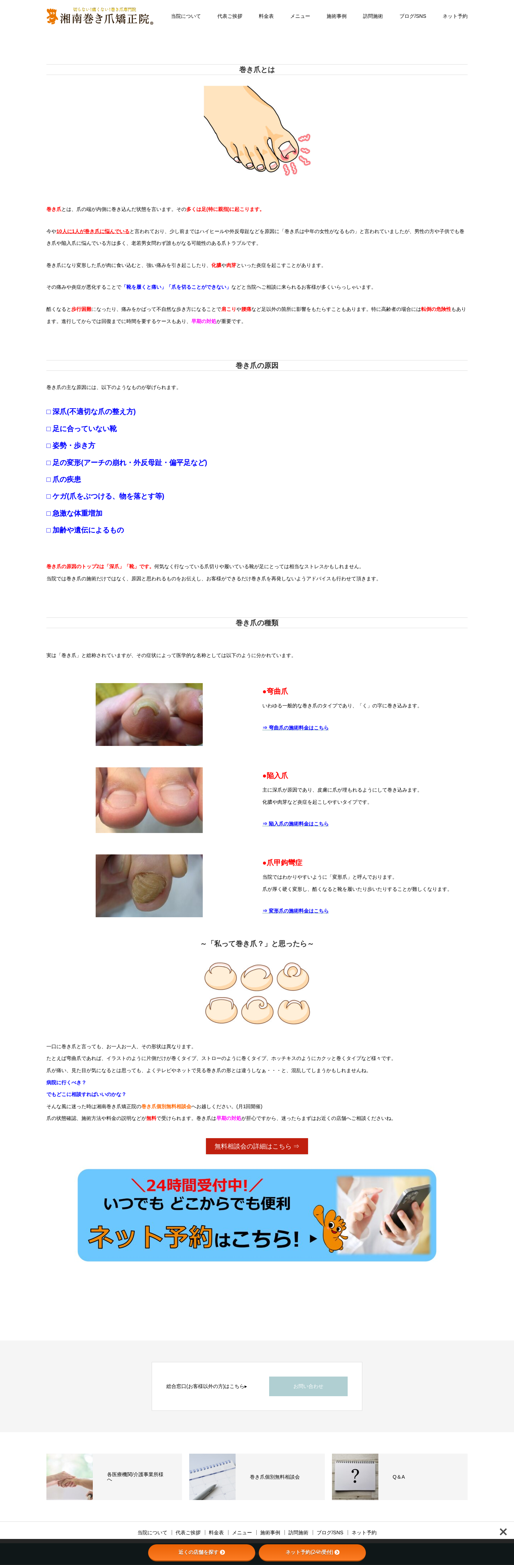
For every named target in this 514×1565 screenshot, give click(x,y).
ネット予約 (455, 16)
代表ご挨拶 (229, 16)
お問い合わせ (308, 1386)
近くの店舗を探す (201, 1552)
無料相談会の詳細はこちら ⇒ (256, 1146)
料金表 (266, 16)
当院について (186, 16)
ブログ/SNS (412, 16)
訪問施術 (373, 16)
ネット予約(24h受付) (312, 1552)
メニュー (300, 16)
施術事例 (337, 16)
